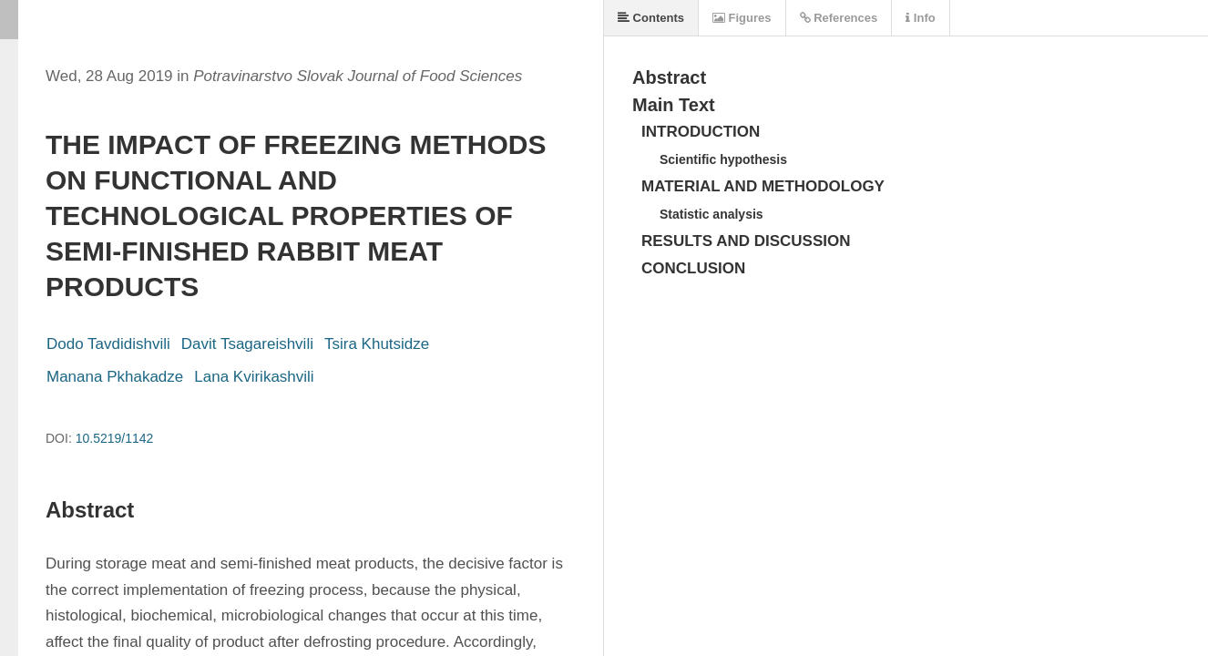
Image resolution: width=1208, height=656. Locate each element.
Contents (651, 18)
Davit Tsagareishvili (247, 344)
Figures (742, 18)
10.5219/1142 (115, 438)
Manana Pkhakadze (114, 376)
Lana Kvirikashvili (253, 376)
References (839, 18)
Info (920, 18)
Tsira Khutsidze (376, 344)
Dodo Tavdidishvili (108, 344)
